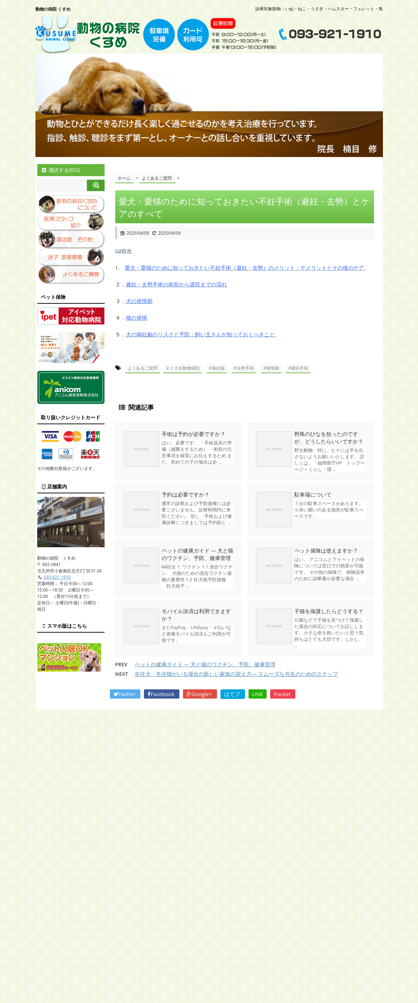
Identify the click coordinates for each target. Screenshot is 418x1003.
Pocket (283, 693)
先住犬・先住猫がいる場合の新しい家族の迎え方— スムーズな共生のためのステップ (236, 673)
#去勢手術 (244, 368)
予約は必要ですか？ (186, 494)
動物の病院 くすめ (53, 9)
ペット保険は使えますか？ (326, 550)
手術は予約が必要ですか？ (193, 433)
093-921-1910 (57, 577)
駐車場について (312, 494)
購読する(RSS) (60, 170)
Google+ (199, 693)
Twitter (125, 693)
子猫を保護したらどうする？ (328, 611)
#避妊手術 (298, 368)
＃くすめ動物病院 (183, 368)
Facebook (161, 693)
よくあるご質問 (142, 368)
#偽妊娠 (217, 368)
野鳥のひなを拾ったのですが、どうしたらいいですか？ (328, 437)
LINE (257, 693)
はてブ (232, 693)
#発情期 (271, 368)
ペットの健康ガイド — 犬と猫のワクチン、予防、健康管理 (198, 554)
